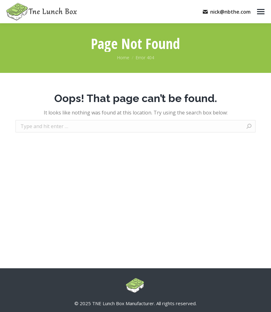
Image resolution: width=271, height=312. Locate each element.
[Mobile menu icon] (261, 12)
